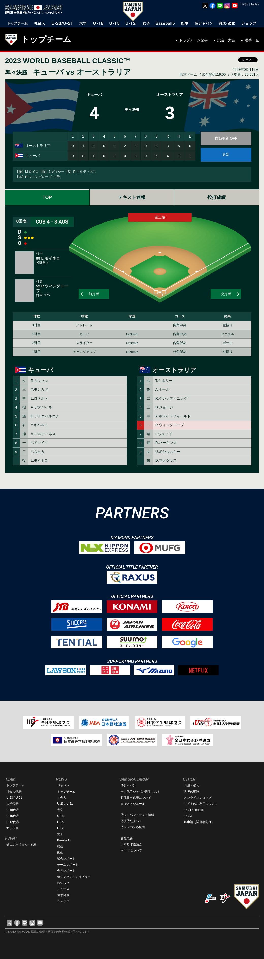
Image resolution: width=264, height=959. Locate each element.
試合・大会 (226, 40)
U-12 (60, 828)
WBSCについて (131, 850)
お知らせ (63, 883)
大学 (60, 810)
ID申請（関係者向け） (199, 822)
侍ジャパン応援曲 (133, 827)
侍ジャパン (128, 785)
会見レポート (66, 870)
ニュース (63, 889)
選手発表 (63, 895)
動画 (60, 852)
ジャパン (63, 785)
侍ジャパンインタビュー (74, 877)
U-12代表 (12, 822)
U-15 (60, 822)
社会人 (61, 797)
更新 (225, 154)
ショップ (63, 901)
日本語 (244, 4)
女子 (60, 834)
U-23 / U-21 (14, 797)
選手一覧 (252, 40)
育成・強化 (191, 785)
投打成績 (216, 197)
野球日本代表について (136, 797)
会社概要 (127, 838)
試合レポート (66, 858)
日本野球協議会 (131, 844)
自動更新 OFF (226, 138)
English (255, 4)
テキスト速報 (131, 197)
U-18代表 (12, 810)
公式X (188, 816)
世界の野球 (191, 791)
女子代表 (12, 828)
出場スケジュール (133, 804)
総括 (60, 846)
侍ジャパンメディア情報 (137, 815)
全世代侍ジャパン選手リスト (140, 791)
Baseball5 (64, 840)
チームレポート (67, 864)
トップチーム (46, 39)
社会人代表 (14, 791)
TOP (47, 197)
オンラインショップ (197, 797)
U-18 (60, 816)
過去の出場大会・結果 (21, 845)
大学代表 (12, 804)
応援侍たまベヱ (131, 821)
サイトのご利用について (201, 804)
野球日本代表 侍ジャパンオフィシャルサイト (35, 9)
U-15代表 (12, 816)
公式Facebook (194, 810)
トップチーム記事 (193, 40)
